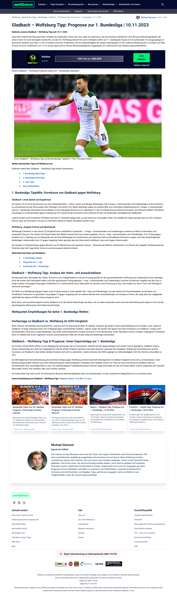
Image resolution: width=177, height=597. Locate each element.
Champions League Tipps (21, 537)
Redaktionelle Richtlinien (143, 515)
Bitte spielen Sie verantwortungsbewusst (149, 524)
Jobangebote (83, 524)
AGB (136, 546)
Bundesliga (42, 17)
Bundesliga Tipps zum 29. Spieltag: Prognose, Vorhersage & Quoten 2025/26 (67, 410)
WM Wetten (118, 11)
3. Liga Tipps (28, 182)
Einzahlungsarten (76, 4)
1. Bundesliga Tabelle (32, 258)
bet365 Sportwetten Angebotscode (25, 519)
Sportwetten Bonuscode (97, 11)
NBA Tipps (16, 542)
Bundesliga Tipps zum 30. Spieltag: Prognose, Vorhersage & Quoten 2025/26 (28, 410)
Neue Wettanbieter (61, 11)
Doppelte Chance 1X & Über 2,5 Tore (75, 378)
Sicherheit (138, 519)
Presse (80, 537)
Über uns (81, 515)
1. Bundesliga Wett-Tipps (34, 173)
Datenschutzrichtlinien (142, 537)
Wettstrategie (109, 4)
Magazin (78, 11)
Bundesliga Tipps (18, 533)
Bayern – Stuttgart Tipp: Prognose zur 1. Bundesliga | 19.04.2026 (107, 409)
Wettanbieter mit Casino (129, 4)
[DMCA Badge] (61, 563)
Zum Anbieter (141, 57)
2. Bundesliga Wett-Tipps (34, 177)
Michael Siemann (148, 17)
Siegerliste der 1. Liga (32, 262)
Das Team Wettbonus (86, 519)
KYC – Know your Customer (144, 533)
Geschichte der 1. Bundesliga (36, 266)
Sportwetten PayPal (19, 528)
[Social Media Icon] (14, 503)
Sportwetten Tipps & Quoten (22, 515)
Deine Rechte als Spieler (143, 528)
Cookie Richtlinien (141, 542)
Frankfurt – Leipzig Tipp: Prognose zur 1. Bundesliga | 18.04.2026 (146, 409)
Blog (13, 546)
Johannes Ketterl (29, 429)
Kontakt (81, 533)
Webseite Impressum (86, 528)
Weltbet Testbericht (141, 65)
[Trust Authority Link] (86, 563)
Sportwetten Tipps (29, 17)
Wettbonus (16, 17)
